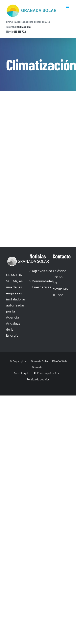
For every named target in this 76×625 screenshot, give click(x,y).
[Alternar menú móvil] (68, 6)
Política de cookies (38, 379)
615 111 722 (20, 31)
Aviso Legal (20, 373)
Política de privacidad (47, 373)
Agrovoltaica (38, 270)
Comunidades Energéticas (38, 284)
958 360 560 (24, 27)
